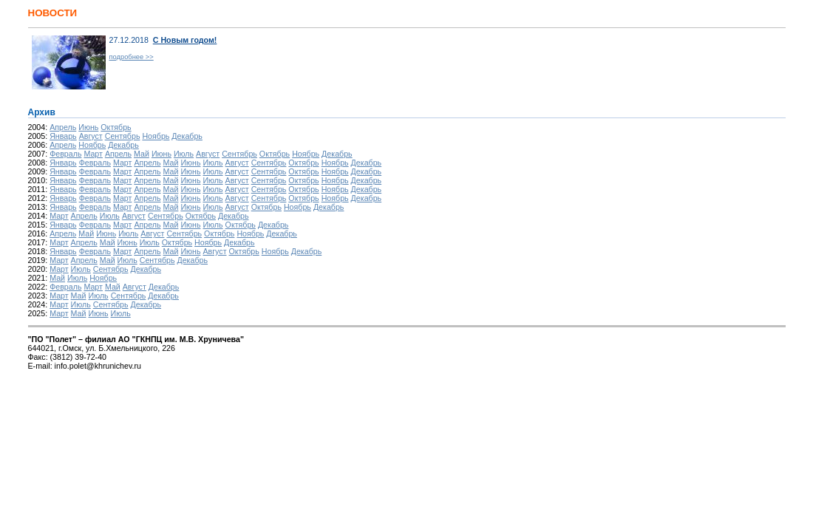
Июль (184, 153)
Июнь (88, 127)
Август (91, 136)
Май (141, 153)
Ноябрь (155, 136)
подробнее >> (131, 57)
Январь (63, 136)
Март (93, 153)
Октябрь (116, 127)
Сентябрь (122, 136)
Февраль (65, 153)
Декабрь (187, 136)
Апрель (63, 127)
